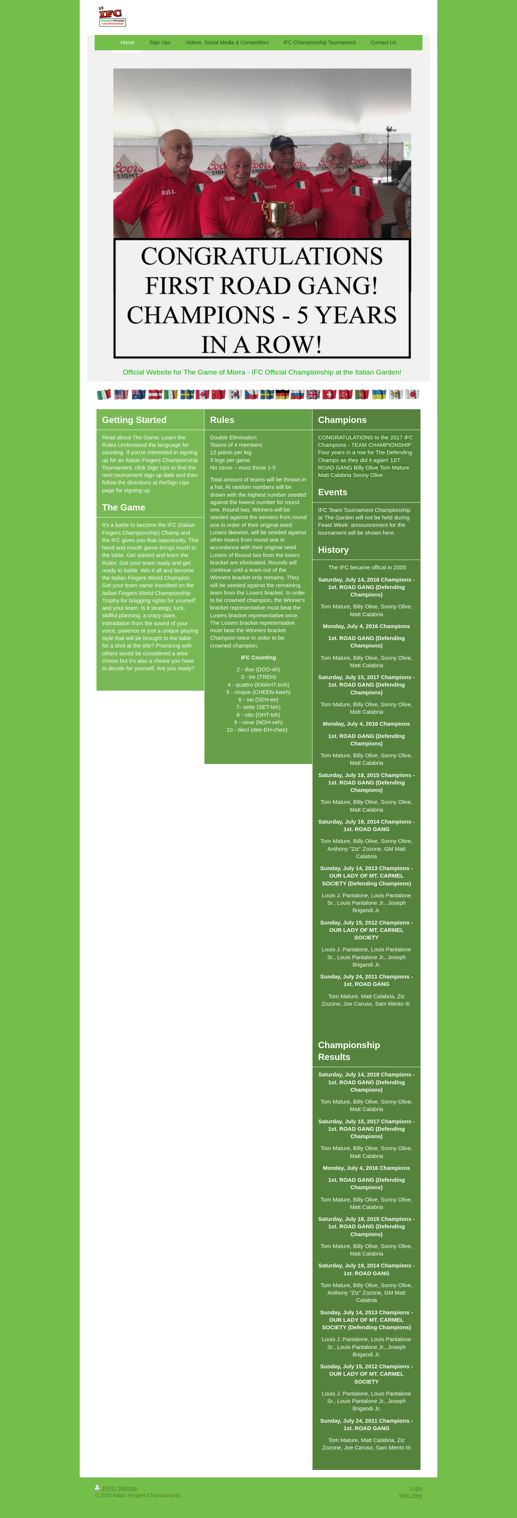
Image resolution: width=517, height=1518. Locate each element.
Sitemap (127, 1488)
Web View (410, 1495)
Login (416, 1488)
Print (105, 1488)
